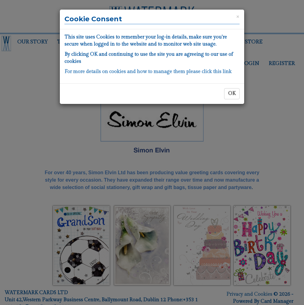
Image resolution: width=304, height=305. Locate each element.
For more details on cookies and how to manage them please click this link (148, 72)
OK (232, 94)
